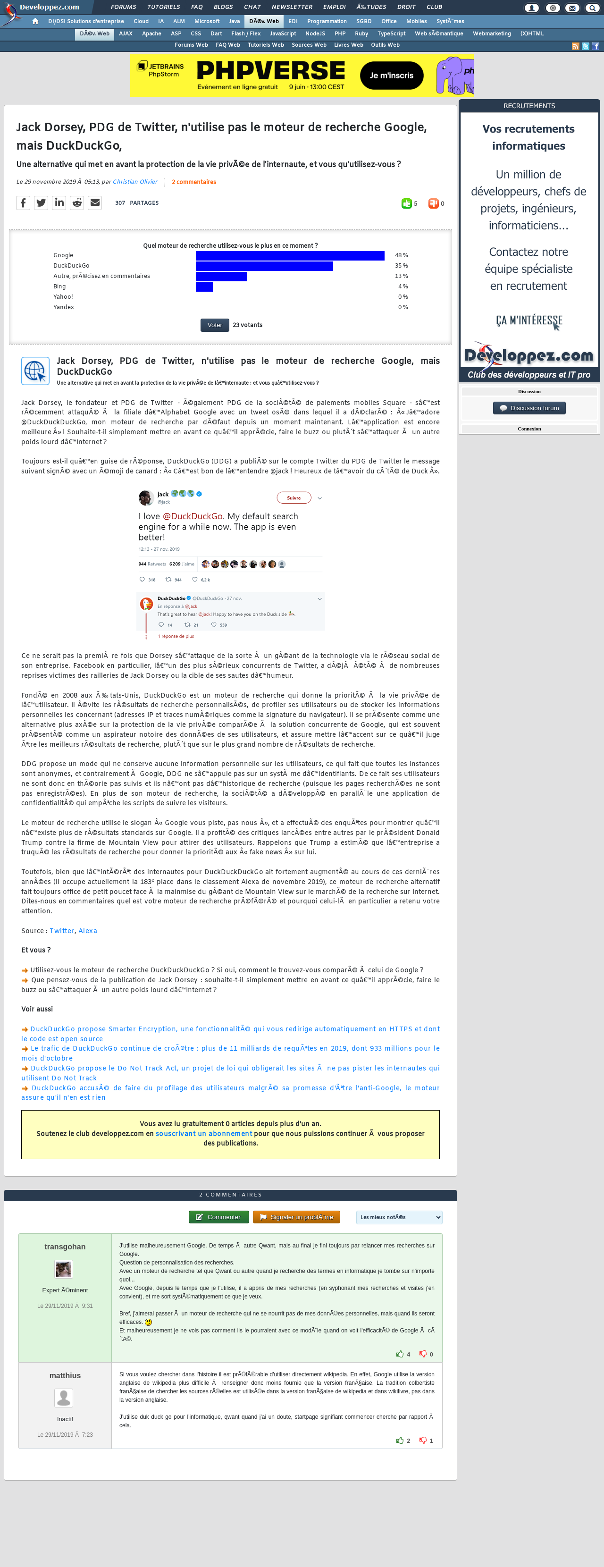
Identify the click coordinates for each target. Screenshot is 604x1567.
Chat (252, 7)
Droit (406, 7)
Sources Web (309, 45)
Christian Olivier (134, 182)
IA (161, 21)
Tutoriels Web (266, 45)
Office (389, 21)
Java (234, 21)
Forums (123, 7)
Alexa (88, 931)
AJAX (126, 34)
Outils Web (385, 45)
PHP (340, 34)
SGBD (364, 21)
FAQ (196, 7)
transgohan (64, 1247)
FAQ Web (228, 45)
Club (434, 7)
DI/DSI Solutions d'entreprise (86, 21)
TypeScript (391, 34)
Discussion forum (529, 408)
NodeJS (315, 34)
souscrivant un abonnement (204, 1134)
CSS (196, 34)
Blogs (223, 7)
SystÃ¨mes (450, 21)
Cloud (141, 21)
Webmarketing (492, 34)
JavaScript (283, 34)
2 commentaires (194, 182)
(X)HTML (532, 34)
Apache (151, 34)
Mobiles (416, 21)
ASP (176, 34)
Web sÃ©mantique (439, 34)
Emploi (334, 7)
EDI (293, 21)
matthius (65, 1376)
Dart (216, 34)
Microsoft (206, 21)
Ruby (361, 34)
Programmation (327, 21)
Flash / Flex (245, 34)
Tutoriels (163, 7)
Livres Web (348, 45)
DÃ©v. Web (264, 21)
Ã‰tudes (371, 7)
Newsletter (292, 7)
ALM (179, 21)
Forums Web (191, 45)
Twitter (62, 931)
